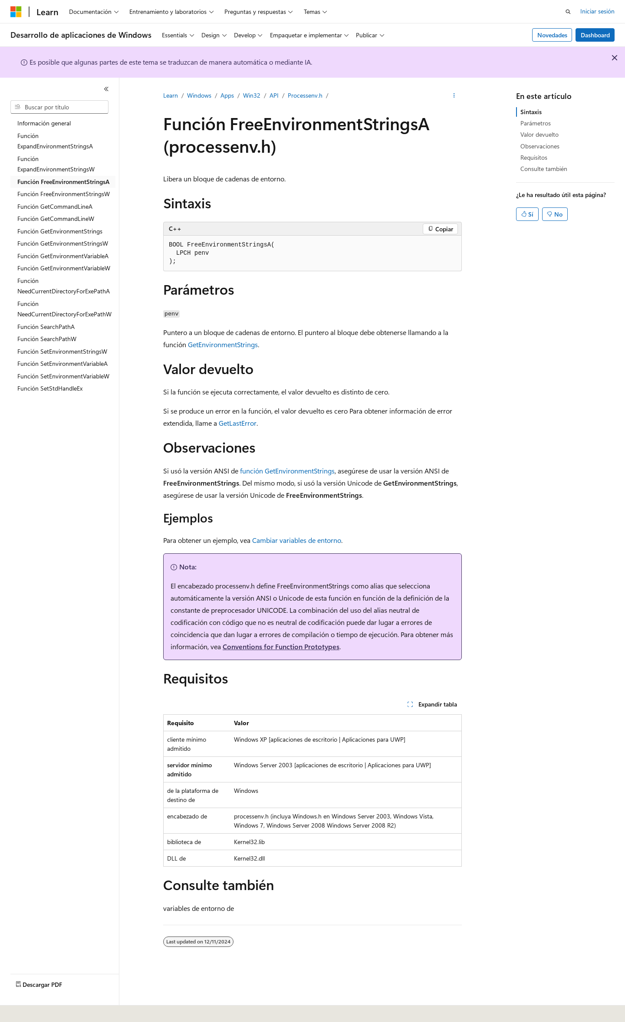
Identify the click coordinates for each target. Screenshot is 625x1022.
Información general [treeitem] (44, 123)
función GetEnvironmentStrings (287, 470)
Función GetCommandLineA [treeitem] (54, 206)
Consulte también (543, 168)
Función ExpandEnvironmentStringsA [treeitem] (55, 141)
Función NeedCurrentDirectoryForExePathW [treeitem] (64, 309)
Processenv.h (305, 95)
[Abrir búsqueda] (568, 12)
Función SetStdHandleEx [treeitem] (49, 388)
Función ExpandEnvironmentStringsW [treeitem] (56, 164)
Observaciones (539, 146)
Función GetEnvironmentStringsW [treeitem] (62, 243)
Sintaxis (531, 112)
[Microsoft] (16, 11)
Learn (170, 95)
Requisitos (533, 157)
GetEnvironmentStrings (223, 344)
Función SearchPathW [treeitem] (46, 339)
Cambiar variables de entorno (296, 540)
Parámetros (535, 123)
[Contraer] (106, 89)
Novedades (552, 35)
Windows (199, 95)
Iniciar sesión (597, 11)
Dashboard (595, 35)
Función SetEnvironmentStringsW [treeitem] (62, 351)
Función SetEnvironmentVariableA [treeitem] (62, 363)
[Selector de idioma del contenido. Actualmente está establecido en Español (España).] (41, 1009)
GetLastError (238, 422)
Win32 (251, 95)
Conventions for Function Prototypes (281, 646)
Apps (227, 95)
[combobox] (59, 107)
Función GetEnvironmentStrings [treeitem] (59, 231)
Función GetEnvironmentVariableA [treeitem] (63, 256)
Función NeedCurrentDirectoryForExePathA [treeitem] (63, 286)
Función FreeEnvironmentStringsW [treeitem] (63, 194)
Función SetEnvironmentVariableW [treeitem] (63, 376)
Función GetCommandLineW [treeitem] (55, 218)
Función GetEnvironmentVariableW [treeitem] (63, 268)
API (274, 95)
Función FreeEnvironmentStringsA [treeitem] (63, 181)
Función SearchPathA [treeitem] (46, 326)
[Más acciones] (454, 96)
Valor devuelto (539, 134)
